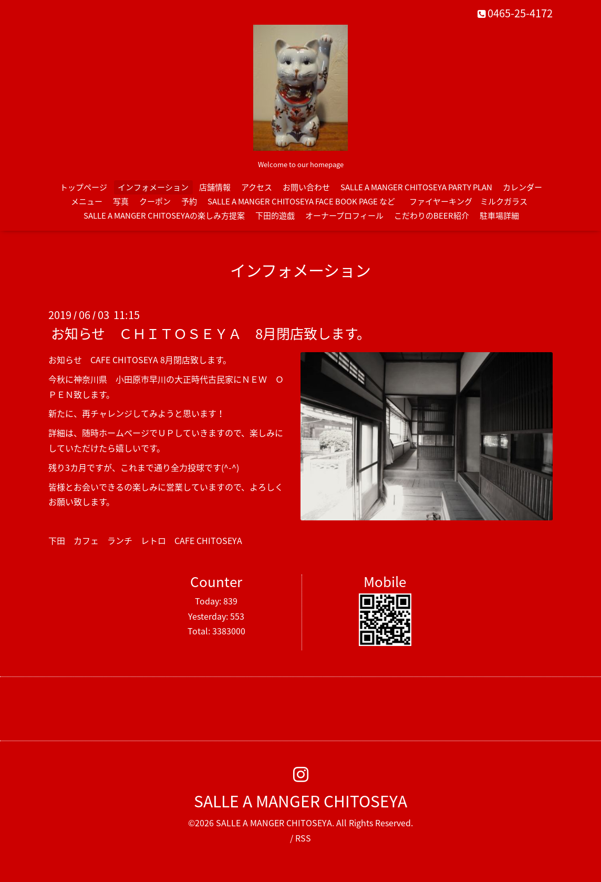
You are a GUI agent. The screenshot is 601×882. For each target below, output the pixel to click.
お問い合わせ (306, 187)
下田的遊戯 (275, 215)
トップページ (83, 187)
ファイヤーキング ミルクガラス (472, 201)
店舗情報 (215, 187)
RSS (303, 838)
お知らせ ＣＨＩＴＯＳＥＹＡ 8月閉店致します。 (210, 333)
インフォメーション (153, 187)
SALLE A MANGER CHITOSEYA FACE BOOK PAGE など (301, 201)
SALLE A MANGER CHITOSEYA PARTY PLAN (416, 187)
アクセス (256, 187)
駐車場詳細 (499, 215)
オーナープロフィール (344, 215)
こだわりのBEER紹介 (431, 215)
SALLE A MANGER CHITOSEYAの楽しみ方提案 (164, 215)
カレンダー (522, 187)
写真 (121, 201)
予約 (189, 201)
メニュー (86, 201)
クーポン (155, 201)
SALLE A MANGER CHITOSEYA (300, 801)
